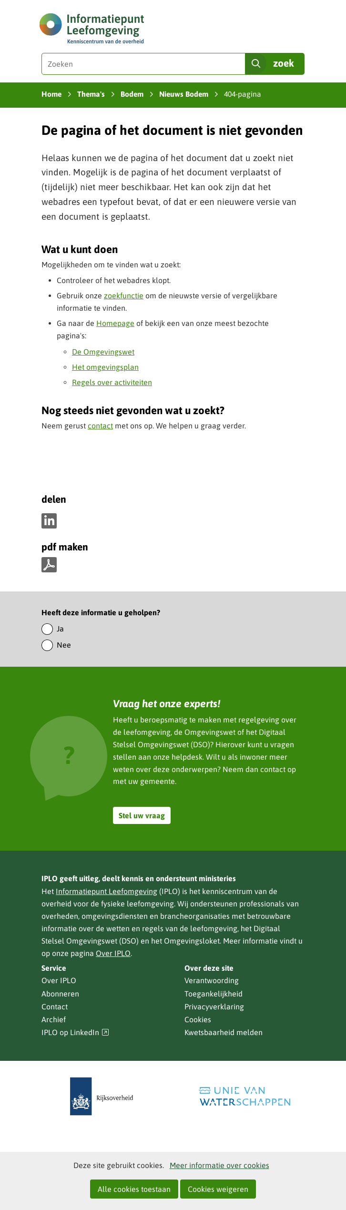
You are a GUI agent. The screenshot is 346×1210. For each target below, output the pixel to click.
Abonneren (60, 993)
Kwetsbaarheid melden (223, 1032)
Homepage (115, 323)
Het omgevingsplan (105, 367)
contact (100, 425)
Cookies (197, 1019)
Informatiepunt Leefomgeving (106, 891)
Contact (54, 1006)
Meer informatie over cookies (219, 1165)
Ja (60, 628)
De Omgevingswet (103, 351)
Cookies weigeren (218, 1189)
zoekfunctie (123, 295)
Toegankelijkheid (213, 993)
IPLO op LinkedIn (75, 1032)
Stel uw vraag (142, 815)
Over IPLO (113, 953)
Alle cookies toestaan (134, 1189)
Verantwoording (211, 980)
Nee (64, 645)
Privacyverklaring (214, 1006)
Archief (53, 1019)
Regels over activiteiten (112, 382)
